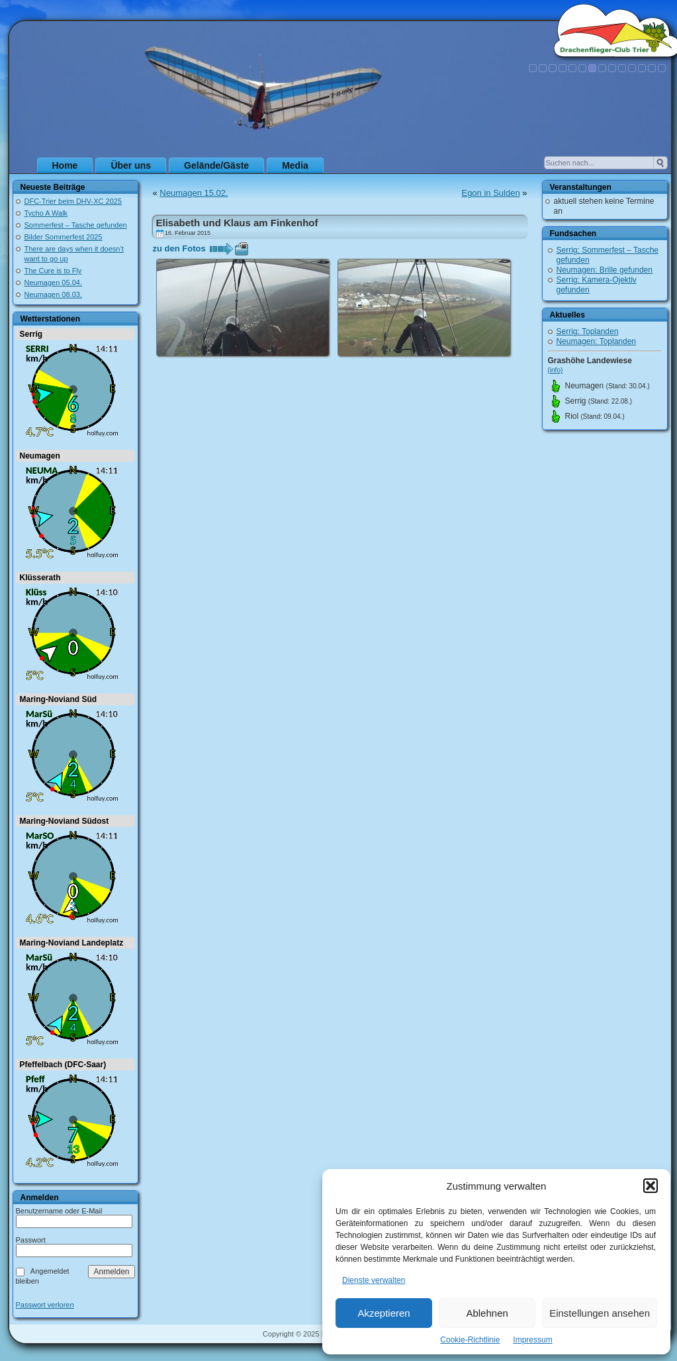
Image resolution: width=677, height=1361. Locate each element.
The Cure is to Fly (53, 271)
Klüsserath (40, 577)
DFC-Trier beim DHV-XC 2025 (73, 201)
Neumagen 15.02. (193, 193)
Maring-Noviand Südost (64, 821)
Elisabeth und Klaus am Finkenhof (237, 222)
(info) (555, 370)
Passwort (31, 1240)
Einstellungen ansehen (599, 1313)
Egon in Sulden (490, 193)
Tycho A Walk (46, 213)
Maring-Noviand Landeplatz (72, 942)
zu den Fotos (179, 248)
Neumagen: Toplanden (597, 341)
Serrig (31, 334)
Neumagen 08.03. (53, 294)
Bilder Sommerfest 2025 (63, 237)
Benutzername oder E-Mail (59, 1211)
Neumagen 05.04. (53, 282)
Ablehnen (487, 1313)
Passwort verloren (45, 1305)
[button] (650, 1185)
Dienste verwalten (373, 1280)
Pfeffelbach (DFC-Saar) (63, 1064)
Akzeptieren (383, 1313)
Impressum (532, 1339)
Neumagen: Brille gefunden (605, 270)
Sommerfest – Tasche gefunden (75, 225)
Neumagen (40, 456)
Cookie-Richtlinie (470, 1339)
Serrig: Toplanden (588, 331)
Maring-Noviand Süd (58, 699)
